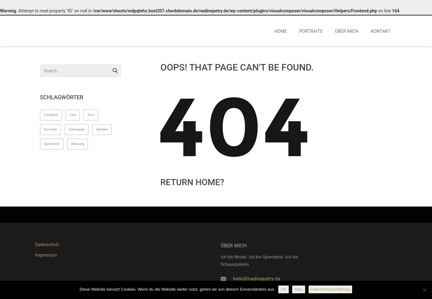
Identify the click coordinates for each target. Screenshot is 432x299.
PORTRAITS (311, 32)
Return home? (192, 183)
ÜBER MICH (346, 32)
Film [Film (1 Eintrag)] (73, 116)
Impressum (46, 255)
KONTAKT (381, 32)
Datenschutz (47, 244)
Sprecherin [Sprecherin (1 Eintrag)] (52, 145)
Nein (298, 289)
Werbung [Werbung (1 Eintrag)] (77, 145)
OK (283, 289)
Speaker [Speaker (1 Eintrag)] (102, 131)
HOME (280, 32)
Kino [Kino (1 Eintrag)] (90, 116)
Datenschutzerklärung (330, 289)
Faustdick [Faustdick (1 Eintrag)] (51, 116)
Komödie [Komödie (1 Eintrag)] (50, 131)
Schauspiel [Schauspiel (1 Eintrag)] (77, 131)
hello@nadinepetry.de (256, 279)
